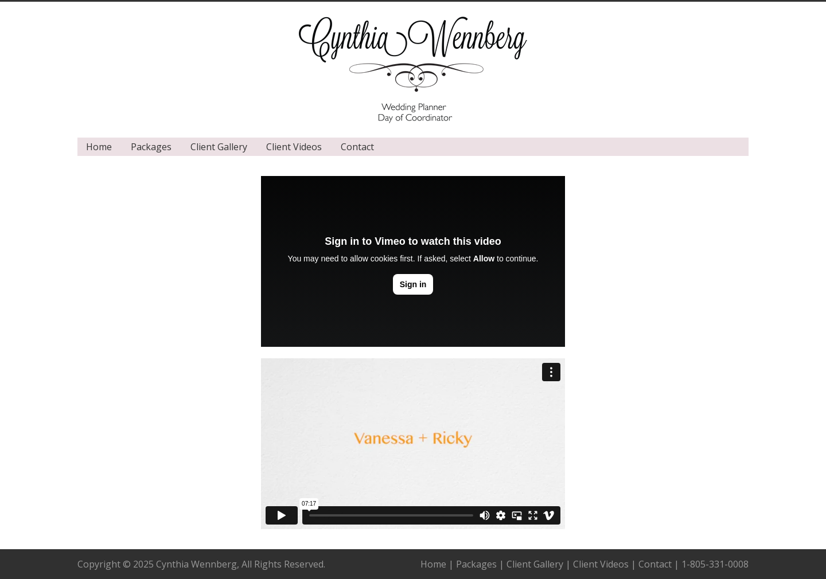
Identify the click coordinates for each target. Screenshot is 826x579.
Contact (357, 146)
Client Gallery (218, 146)
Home (99, 146)
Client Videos (294, 146)
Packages (151, 146)
